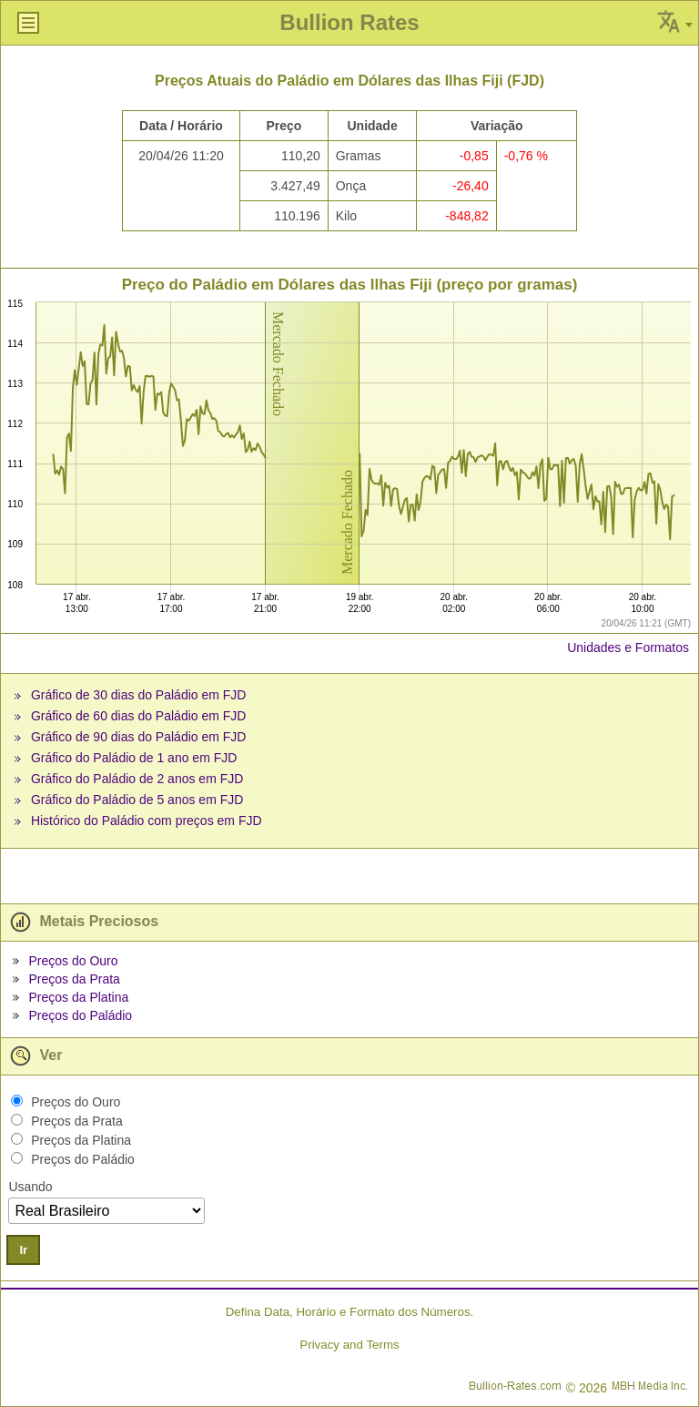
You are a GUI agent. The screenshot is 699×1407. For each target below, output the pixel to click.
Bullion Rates (349, 22)
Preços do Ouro (72, 960)
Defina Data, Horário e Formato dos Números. (350, 1312)
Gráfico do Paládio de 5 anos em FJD (137, 799)
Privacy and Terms (349, 1344)
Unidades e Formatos (628, 647)
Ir (23, 1250)
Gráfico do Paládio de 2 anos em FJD (137, 778)
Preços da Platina (78, 997)
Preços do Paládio (80, 1015)
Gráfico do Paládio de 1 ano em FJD (134, 757)
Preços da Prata (73, 979)
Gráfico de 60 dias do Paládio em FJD (139, 716)
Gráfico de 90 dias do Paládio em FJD (139, 736)
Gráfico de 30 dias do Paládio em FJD (139, 695)
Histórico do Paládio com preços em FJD (146, 820)
